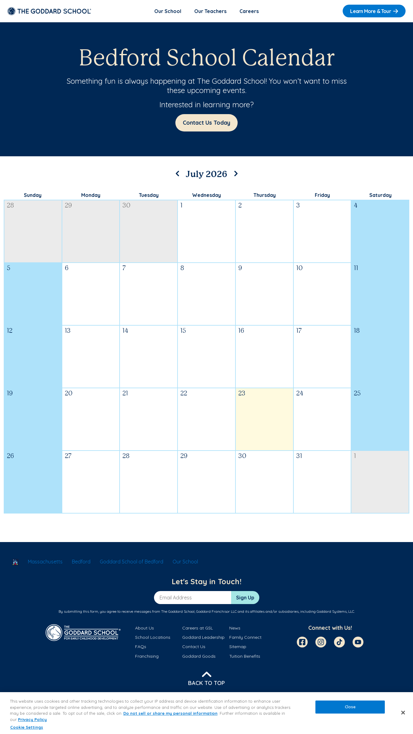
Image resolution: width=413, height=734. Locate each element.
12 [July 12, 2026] (9, 331)
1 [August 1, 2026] (355, 456)
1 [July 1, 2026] (181, 206)
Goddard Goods (199, 656)
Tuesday (149, 195)
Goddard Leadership (203, 637)
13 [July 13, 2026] (68, 331)
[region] (206, 713)
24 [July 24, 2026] (299, 394)
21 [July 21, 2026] (125, 394)
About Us (144, 628)
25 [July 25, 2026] (357, 394)
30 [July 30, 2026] (242, 456)
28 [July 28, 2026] (126, 456)
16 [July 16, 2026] (241, 331)
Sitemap (237, 646)
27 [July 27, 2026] (68, 456)
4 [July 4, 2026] (356, 206)
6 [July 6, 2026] (66, 268)
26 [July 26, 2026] (10, 456)
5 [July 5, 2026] (8, 268)
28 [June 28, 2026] (10, 206)
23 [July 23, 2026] (241, 394)
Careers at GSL (197, 628)
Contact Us (193, 646)
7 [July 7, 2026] (124, 268)
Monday (90, 195)
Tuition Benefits (244, 656)
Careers (249, 11)
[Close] (403, 712)
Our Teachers (210, 11)
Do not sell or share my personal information (170, 713)
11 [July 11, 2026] (356, 268)
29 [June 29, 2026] (68, 206)
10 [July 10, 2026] (299, 268)
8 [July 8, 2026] (182, 268)
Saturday (380, 195)
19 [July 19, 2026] (10, 394)
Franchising (147, 656)
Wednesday (206, 195)
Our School (167, 11)
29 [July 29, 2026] (183, 456)
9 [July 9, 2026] (240, 268)
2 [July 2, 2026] (240, 206)
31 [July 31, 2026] (299, 456)
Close (350, 707)
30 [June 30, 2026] (126, 206)
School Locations (152, 637)
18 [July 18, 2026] (357, 331)
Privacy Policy (32, 719)
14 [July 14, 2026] (125, 331)
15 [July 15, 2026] (183, 331)
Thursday (264, 195)
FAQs (140, 646)
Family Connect (245, 637)
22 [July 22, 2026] (183, 394)
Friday (322, 195)
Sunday (33, 195)
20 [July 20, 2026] (68, 394)
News (234, 628)
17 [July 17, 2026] (299, 331)
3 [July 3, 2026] (298, 206)
